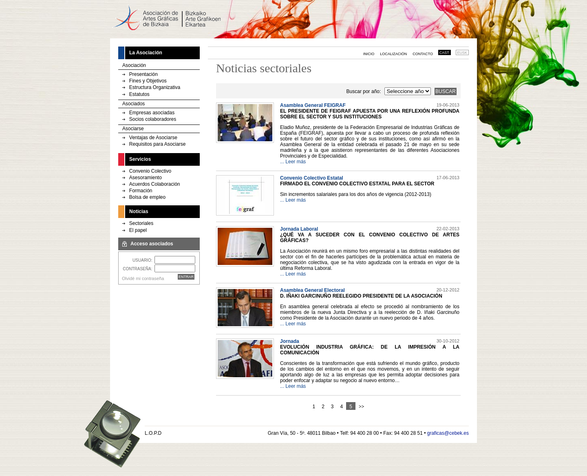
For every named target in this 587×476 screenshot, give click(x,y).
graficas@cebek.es (448, 433)
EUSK (462, 53)
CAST (444, 53)
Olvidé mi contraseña (143, 278)
